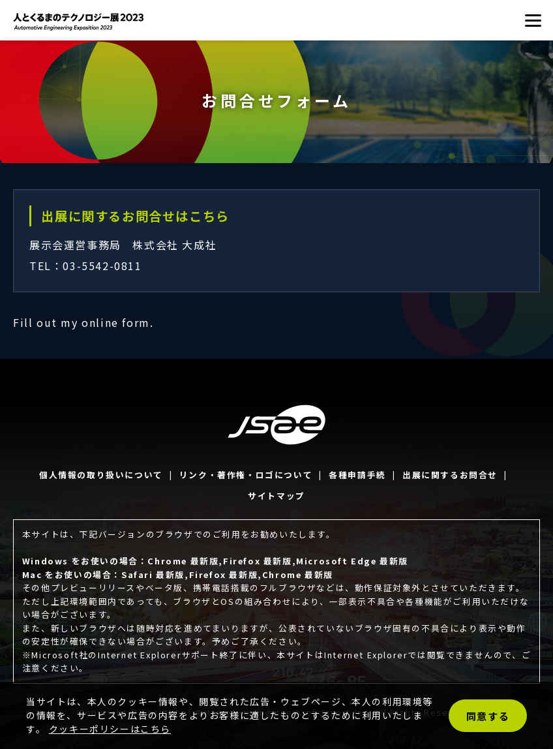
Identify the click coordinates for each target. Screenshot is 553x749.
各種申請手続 (357, 474)
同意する (487, 716)
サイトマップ (276, 495)
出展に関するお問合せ (450, 474)
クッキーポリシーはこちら (110, 728)
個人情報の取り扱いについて (101, 474)
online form (116, 322)
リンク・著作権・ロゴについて (245, 474)
